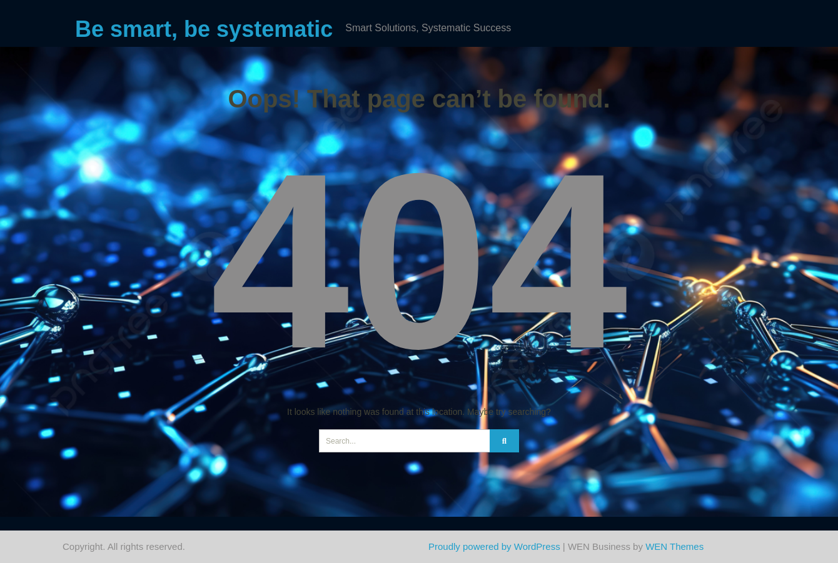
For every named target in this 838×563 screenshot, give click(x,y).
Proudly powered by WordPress (494, 546)
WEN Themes (674, 546)
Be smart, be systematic (204, 29)
